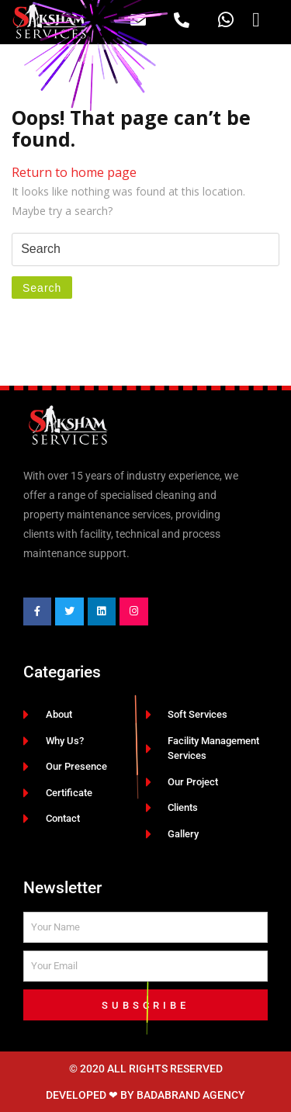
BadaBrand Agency (191, 1095)
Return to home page (74, 172)
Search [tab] (42, 288)
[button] (256, 20)
